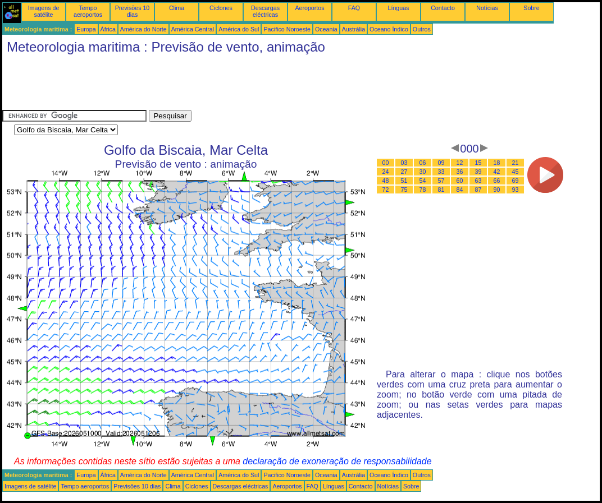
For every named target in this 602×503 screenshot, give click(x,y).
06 (422, 162)
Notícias (487, 7)
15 (478, 162)
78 (422, 189)
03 (404, 162)
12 (460, 162)
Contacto (443, 7)
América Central (192, 29)
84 (460, 189)
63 (478, 180)
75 (404, 189)
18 (497, 162)
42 (497, 171)
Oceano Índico (389, 29)
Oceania (326, 29)
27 (404, 171)
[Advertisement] (206, 84)
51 (404, 180)
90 (497, 189)
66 (497, 180)
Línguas (398, 7)
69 (515, 180)
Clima (176, 7)
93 (515, 189)
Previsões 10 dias (132, 11)
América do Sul (238, 29)
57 (441, 180)
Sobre (531, 7)
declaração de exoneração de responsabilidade (337, 461)
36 (460, 171)
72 (385, 189)
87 (478, 189)
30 (422, 171)
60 (460, 180)
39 (478, 171)
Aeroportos (309, 7)
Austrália (353, 29)
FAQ (354, 7)
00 (385, 162)
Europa (85, 29)
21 (515, 162)
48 (385, 180)
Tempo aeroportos (88, 11)
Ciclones (220, 7)
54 (422, 180)
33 (441, 171)
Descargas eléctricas (265, 11)
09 (441, 162)
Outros (422, 29)
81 (441, 189)
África (108, 29)
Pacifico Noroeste (287, 29)
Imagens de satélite (44, 11)
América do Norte (143, 29)
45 (515, 171)
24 (385, 171)
